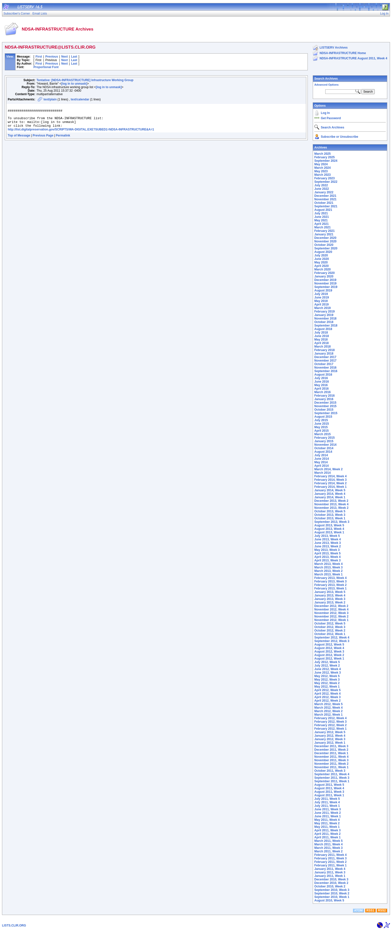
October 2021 (323, 203)
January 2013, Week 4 (329, 595)
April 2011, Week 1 (327, 837)
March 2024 (322, 168)
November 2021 (325, 199)
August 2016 (323, 374)
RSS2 (382, 910)
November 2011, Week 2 (331, 763)
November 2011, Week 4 (331, 756)
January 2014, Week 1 (329, 497)
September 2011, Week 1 (331, 781)
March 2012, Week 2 (328, 711)
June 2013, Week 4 (327, 539)
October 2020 (323, 245)
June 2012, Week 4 (327, 669)
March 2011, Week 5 (328, 841)
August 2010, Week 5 (329, 900)
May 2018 (321, 339)
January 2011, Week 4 (329, 869)
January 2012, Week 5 (329, 732)
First (39, 56)
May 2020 (321, 262)
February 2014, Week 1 (330, 487)
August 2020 (323, 252)
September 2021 (325, 206)
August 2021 (323, 210)
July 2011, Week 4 (327, 802)
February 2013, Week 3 (330, 581)
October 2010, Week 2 (329, 886)
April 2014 (321, 466)
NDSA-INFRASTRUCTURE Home (343, 53)
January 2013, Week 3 (329, 599)
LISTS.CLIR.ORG (14, 925)
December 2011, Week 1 (331, 753)
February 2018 (324, 350)
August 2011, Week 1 (329, 795)
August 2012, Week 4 (329, 648)
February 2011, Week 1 (330, 865)
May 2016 (321, 385)
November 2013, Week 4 (331, 504)
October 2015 (323, 409)
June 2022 (321, 189)
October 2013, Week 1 (329, 518)
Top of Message (19, 140)
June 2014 (321, 458)
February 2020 (324, 273)
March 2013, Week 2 (328, 571)
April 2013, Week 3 (327, 560)
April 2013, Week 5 (327, 553)
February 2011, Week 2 (330, 862)
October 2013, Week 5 (329, 511)
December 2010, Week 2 (331, 883)
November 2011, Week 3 (331, 760)
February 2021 (324, 231)
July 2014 (321, 455)
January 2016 (323, 399)
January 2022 (323, 192)
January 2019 (323, 315)
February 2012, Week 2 (330, 725)
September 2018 (325, 325)
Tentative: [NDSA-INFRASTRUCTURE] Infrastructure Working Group (85, 80)
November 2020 (325, 241)
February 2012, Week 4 (330, 718)
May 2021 (321, 220)
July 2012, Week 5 (327, 662)
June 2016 (321, 381)
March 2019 (322, 308)
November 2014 (325, 444)
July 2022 (321, 185)
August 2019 (323, 290)
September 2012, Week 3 (331, 641)
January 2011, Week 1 (329, 876)
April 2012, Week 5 (327, 690)
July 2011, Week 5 (327, 799)
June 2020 (321, 259)
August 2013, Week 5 (329, 525)
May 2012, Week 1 (327, 686)
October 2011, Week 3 (329, 770)
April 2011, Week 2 (327, 834)
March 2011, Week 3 (328, 848)
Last (74, 56)
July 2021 (321, 213)
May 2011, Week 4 (327, 820)
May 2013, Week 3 (327, 550)
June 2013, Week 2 (327, 546)
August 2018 (323, 329)
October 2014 (323, 448)
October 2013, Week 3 (329, 515)
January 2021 (323, 234)
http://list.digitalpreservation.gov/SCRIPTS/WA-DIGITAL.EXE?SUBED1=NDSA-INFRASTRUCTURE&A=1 (81, 134)
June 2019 (321, 297)
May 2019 (321, 301)
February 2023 (324, 178)
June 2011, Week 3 (327, 809)
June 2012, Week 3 (327, 672)
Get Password (331, 118)
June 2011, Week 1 (327, 816)
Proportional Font (46, 67)
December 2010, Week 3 (331, 879)
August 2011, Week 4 (329, 788)
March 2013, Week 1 (328, 574)
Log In (325, 113)
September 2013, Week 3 (331, 522)
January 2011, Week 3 (329, 872)
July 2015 (321, 420)
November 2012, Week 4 (331, 609)
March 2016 (322, 392)
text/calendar (80, 99)
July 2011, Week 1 (327, 806)
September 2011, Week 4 (331, 774)
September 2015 (325, 413)
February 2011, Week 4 (330, 855)
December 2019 (325, 280)
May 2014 (321, 462)
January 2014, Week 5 (329, 490)
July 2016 (321, 378)
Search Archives (326, 78)
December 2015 (325, 402)
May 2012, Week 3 (327, 679)
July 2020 (321, 255)
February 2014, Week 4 (330, 476)
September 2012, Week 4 (331, 637)
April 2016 (321, 388)
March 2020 (322, 269)
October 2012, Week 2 (329, 630)
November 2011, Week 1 (331, 767)
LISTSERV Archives (334, 47)
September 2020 (325, 248)
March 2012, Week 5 (328, 704)
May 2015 (321, 427)
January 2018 (323, 353)
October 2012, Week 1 (329, 634)
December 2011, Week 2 (331, 749)
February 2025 (324, 157)
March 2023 (322, 175)
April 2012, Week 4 (327, 693)
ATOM (358, 910)
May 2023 (321, 171)
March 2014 (322, 473)
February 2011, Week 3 (330, 858)
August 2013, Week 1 (329, 532)
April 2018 (321, 343)
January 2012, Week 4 (329, 735)
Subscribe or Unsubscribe (339, 136)
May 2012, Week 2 (327, 683)
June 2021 (321, 217)
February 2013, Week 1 (330, 588)
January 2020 (323, 276)
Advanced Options (326, 84)
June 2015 (321, 423)
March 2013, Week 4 (328, 564)
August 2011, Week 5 (329, 785)
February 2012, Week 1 (330, 728)
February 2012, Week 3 (330, 721)
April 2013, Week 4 (327, 557)
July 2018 (321, 332)
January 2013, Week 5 (329, 592)
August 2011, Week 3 (329, 792)
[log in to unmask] (74, 83)
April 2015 (321, 430)
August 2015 (323, 416)
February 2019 (324, 311)
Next (64, 56)
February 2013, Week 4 (330, 578)
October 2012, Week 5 (329, 623)
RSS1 (370, 910)
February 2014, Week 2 (330, 483)
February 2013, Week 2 (330, 585)
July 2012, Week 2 (327, 665)
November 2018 (325, 318)
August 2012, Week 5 (329, 644)
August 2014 (323, 451)
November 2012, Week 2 (331, 616)
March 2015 (322, 434)
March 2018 (322, 346)
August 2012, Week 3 (329, 651)
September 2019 (325, 287)
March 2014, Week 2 (328, 469)
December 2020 (325, 238)
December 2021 (325, 196)
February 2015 (324, 437)
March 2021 (322, 227)
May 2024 (321, 164)
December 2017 (325, 357)
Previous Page (43, 140)
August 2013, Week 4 (329, 529)
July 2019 (321, 294)
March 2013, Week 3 (328, 567)
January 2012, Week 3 (329, 739)
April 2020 (321, 266)
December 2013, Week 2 (331, 501)
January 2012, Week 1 (329, 742)
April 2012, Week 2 (327, 700)
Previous (51, 56)
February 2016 (324, 395)
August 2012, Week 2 (329, 655)
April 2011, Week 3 (327, 830)
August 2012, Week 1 (329, 658)
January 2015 (323, 441)
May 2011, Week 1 (327, 827)
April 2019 (321, 304)
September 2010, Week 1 (331, 897)
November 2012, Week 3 (331, 613)
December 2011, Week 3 (331, 746)
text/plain (50, 99)
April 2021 (321, 224)
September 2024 (325, 161)
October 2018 (323, 322)
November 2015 (325, 406)
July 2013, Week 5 (327, 536)
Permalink (63, 140)
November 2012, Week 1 (331, 620)
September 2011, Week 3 (331, 778)
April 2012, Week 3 (327, 697)
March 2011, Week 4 (328, 844)
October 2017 (323, 364)
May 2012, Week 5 (327, 676)
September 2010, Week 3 (331, 890)
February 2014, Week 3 (330, 480)
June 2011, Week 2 (327, 813)
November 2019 (325, 283)
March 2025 (322, 154)
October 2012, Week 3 (329, 627)
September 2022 (325, 182)
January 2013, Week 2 (329, 602)
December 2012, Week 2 (331, 606)
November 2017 (325, 360)
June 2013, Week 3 (327, 543)
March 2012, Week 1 (328, 714)
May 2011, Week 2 (327, 823)
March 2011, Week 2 (328, 851)
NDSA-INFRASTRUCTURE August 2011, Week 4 (353, 58)
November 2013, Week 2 (331, 508)
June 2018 (321, 336)
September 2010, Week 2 (331, 893)
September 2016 (325, 371)
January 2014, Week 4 (329, 494)
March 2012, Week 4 (328, 707)
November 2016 (325, 367)
